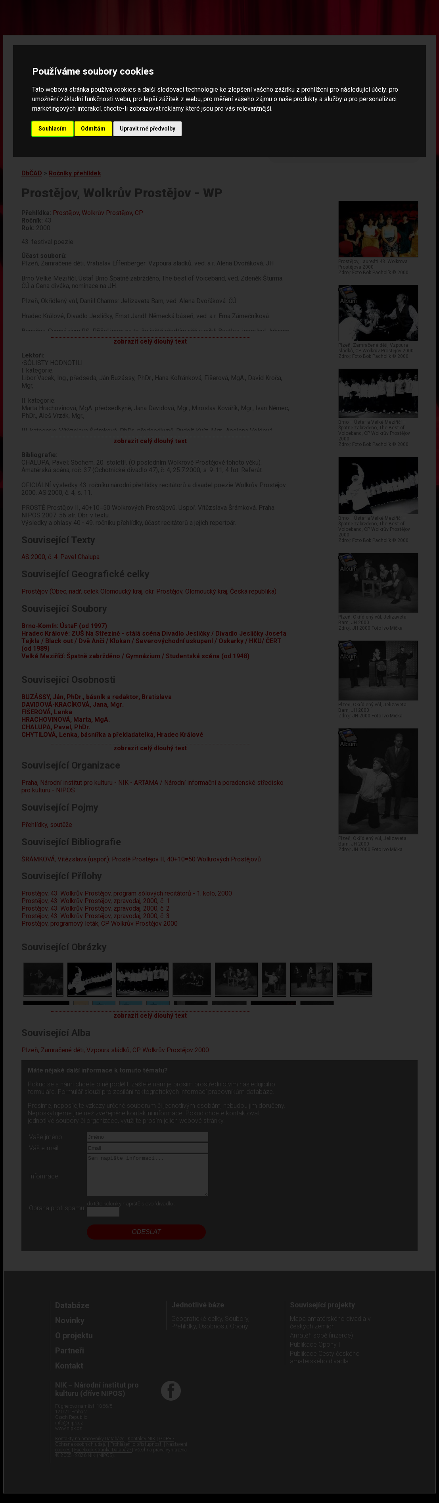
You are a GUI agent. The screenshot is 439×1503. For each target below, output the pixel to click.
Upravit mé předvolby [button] (147, 128)
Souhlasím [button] (52, 128)
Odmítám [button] (93, 128)
